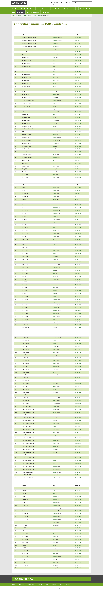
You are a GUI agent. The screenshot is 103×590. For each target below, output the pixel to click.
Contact (68, 584)
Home (13, 12)
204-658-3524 (78, 378)
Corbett (54, 343)
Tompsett (55, 100)
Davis (54, 202)
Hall (53, 531)
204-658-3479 (78, 177)
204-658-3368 (78, 539)
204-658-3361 (78, 222)
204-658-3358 (78, 37)
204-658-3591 (78, 528)
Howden (54, 177)
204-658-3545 (78, 386)
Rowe (54, 239)
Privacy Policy (31, 584)
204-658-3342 (78, 216)
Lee (53, 117)
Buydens (54, 140)
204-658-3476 (78, 363)
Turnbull (54, 199)
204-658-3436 (78, 343)
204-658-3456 (78, 166)
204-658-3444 (78, 199)
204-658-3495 (78, 112)
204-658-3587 (78, 174)
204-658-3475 (78, 360)
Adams (54, 46)
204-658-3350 (78, 239)
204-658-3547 (78, 230)
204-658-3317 (78, 117)
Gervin (54, 49)
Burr (53, 66)
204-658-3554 (78, 282)
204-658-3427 (78, 256)
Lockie (54, 290)
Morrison (55, 219)
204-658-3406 (78, 327)
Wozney (54, 276)
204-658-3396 (78, 123)
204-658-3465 (78, 355)
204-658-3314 (78, 488)
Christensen (55, 40)
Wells (54, 327)
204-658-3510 (78, 52)
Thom (54, 52)
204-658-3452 (78, 352)
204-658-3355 (78, 225)
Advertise (54, 584)
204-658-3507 (78, 262)
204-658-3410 (78, 553)
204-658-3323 (78, 83)
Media (47, 584)
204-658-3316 (78, 92)
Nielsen (54, 256)
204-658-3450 (78, 245)
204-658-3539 (78, 383)
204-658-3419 (78, 338)
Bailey (54, 227)
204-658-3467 (78, 296)
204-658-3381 (78, 270)
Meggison (55, 54)
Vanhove (54, 325)
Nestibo (54, 166)
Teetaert (54, 355)
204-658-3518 (78, 207)
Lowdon (54, 230)
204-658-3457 (78, 100)
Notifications (45, 12)
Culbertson (55, 338)
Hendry (54, 363)
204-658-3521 (78, 375)
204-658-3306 (78, 202)
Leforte (54, 43)
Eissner (54, 216)
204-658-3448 (78, 519)
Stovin (54, 103)
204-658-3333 (78, 493)
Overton (54, 83)
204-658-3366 (78, 290)
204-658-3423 (78, 103)
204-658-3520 (78, 505)
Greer (54, 123)
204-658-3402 (78, 40)
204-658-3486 (78, 313)
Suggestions (21, 584)
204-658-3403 (78, 325)
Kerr (53, 152)
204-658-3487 (78, 219)
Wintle (54, 72)
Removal (40, 584)
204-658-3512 (78, 54)
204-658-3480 (78, 57)
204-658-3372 (78, 531)
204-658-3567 (78, 132)
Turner (54, 77)
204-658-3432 (78, 152)
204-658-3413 (78, 205)
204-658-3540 (78, 49)
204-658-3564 (78, 265)
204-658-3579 (78, 227)
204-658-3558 (78, 276)
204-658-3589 (78, 97)
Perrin (54, 262)
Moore (54, 392)
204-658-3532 (78, 146)
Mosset (54, 247)
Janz (54, 270)
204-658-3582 (78, 316)
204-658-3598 (78, 72)
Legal (61, 584)
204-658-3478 (78, 46)
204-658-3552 (78, 392)
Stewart (54, 187)
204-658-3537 (78, 247)
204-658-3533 (78, 77)
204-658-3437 (78, 346)
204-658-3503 (78, 242)
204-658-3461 (78, 66)
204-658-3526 (78, 322)
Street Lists (20, 12)
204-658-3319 (78, 140)
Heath (54, 352)
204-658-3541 (78, 190)
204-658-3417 (78, 43)
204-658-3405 (78, 522)
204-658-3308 (78, 508)
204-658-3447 (78, 285)
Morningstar (55, 37)
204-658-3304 (78, 129)
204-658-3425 (78, 187)
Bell (53, 112)
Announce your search (33, 12)
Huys (54, 146)
